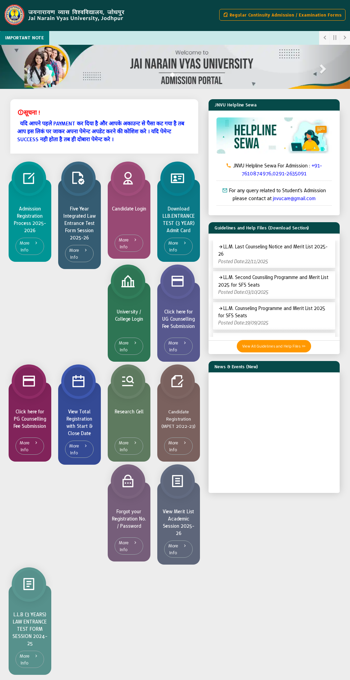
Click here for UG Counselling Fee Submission (178, 319)
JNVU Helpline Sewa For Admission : (274, 169)
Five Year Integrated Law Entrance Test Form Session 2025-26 (79, 223)
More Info (25, 246)
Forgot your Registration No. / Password (129, 518)
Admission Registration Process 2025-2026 (30, 219)
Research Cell (129, 411)
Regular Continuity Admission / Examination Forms (282, 15)
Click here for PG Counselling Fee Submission (29, 419)
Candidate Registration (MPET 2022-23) (178, 419)
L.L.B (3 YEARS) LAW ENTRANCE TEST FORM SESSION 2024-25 (29, 629)
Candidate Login (129, 208)
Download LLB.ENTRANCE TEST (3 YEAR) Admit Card (178, 219)
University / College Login (129, 315)
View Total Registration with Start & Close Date (79, 422)
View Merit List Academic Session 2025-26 (178, 522)
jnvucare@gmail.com (294, 198)
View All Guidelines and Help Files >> (274, 346)
